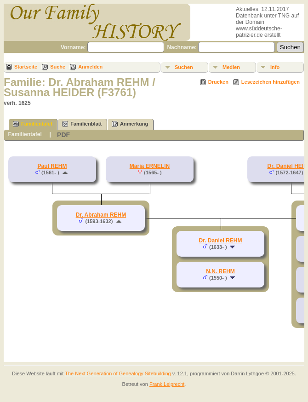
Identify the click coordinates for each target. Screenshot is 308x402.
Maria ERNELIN (150, 166)
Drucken (218, 82)
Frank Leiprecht (166, 384)
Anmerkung (130, 124)
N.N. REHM (220, 271)
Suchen (184, 67)
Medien (231, 67)
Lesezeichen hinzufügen (270, 82)
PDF (63, 134)
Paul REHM (52, 166)
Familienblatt (82, 124)
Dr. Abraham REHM (101, 215)
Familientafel (32, 124)
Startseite (25, 66)
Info (274, 67)
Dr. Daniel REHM (220, 240)
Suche (57, 66)
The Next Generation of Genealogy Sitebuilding (118, 373)
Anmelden (90, 66)
